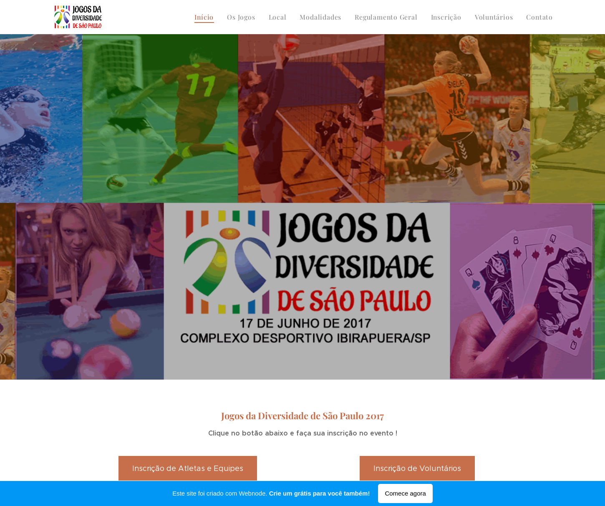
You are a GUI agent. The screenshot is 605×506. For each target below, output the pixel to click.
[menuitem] (218, 17)
